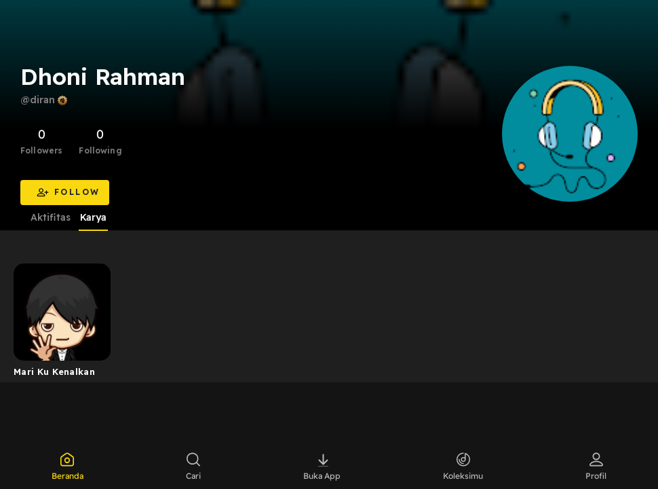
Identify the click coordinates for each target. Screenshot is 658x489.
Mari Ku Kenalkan (54, 371)
